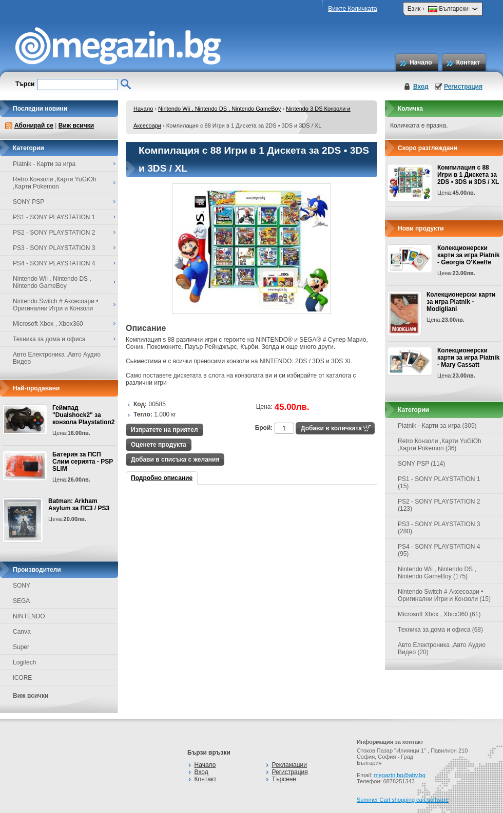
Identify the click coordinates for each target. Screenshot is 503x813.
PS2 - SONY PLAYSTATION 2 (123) (439, 505)
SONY (21, 585)
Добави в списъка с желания (175, 459)
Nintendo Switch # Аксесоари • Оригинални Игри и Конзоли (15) (444, 595)
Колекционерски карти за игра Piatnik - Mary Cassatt (468, 357)
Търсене (284, 779)
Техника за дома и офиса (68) (440, 629)
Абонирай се (33, 125)
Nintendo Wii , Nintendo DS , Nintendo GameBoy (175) (437, 573)
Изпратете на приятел (164, 429)
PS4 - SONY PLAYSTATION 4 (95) (439, 550)
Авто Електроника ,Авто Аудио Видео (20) (442, 648)
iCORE (22, 677)
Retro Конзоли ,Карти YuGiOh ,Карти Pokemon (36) (439, 444)
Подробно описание (161, 478)
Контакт (468, 62)
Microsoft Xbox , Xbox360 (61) (439, 614)
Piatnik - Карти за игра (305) (437, 425)
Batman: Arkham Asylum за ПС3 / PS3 (78, 504)
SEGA (21, 600)
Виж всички (76, 125)
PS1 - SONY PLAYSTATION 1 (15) (439, 482)
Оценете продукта (158, 444)
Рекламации (289, 764)
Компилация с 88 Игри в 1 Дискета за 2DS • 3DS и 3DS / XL (468, 174)
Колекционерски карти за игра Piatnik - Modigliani (461, 301)
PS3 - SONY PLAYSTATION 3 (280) (439, 527)
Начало (421, 62)
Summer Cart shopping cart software (403, 800)
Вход (421, 86)
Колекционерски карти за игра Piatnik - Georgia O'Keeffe (468, 255)
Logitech (24, 662)
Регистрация (463, 86)
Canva (22, 631)
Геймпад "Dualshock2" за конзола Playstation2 (83, 415)
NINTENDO (29, 616)
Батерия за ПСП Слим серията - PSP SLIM (82, 461)
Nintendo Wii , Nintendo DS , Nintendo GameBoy (219, 109)
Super (21, 647)
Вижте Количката (352, 8)
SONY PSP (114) (421, 463)
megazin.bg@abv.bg (399, 775)
